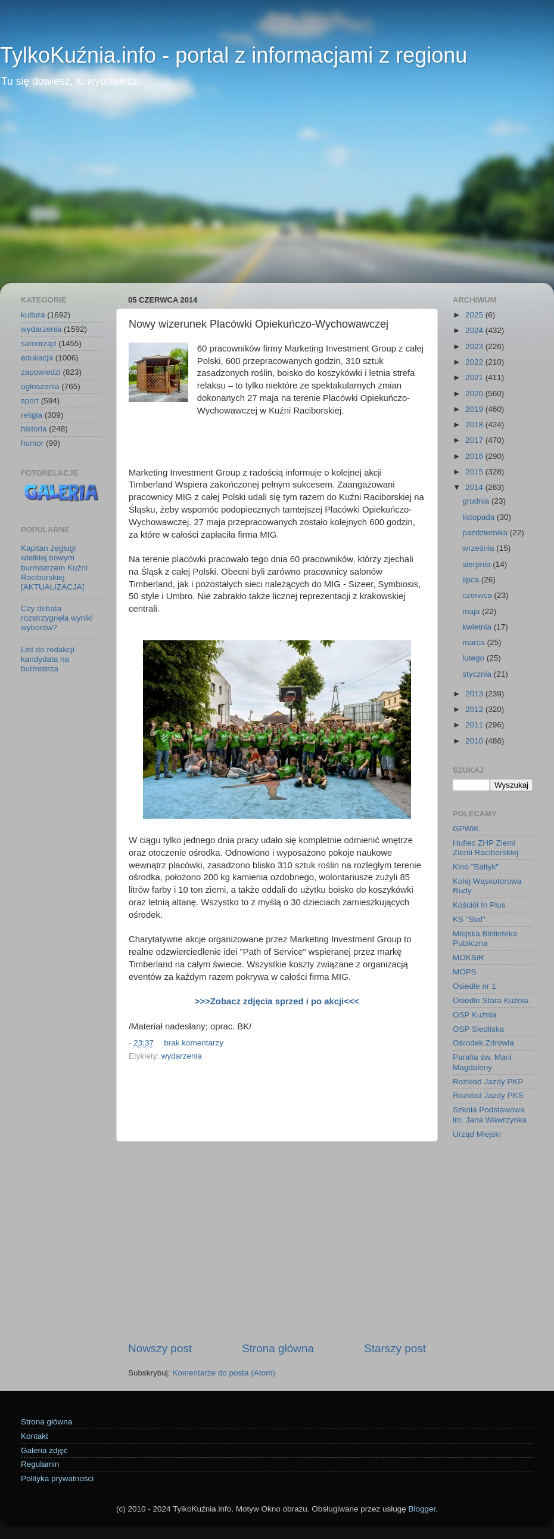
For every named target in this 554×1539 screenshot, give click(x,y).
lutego (474, 657)
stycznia (478, 674)
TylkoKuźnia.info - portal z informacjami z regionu (233, 55)
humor (32, 443)
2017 (475, 440)
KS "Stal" (469, 919)
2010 (475, 740)
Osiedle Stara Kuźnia (490, 1000)
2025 (475, 314)
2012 (475, 709)
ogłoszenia (40, 386)
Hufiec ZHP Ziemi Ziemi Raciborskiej (485, 847)
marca (474, 642)
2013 (475, 693)
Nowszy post (160, 1348)
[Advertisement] (277, 193)
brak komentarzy (193, 1042)
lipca (471, 579)
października (486, 532)
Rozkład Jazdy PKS (488, 1095)
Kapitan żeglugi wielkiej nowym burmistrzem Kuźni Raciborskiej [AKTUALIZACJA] (54, 567)
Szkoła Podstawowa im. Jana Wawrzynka (490, 1114)
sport (30, 400)
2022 (475, 361)
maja (472, 611)
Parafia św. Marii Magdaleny (482, 1062)
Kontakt (34, 1436)
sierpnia (477, 564)
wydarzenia (181, 1055)
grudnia (476, 500)
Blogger (421, 1508)
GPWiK (466, 828)
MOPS (465, 971)
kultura (33, 314)
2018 (475, 424)
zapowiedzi (41, 372)
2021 (475, 377)
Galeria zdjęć (44, 1450)
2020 (475, 393)
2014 (475, 487)
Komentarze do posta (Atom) (223, 1372)
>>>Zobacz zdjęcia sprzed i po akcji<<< (277, 1001)
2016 (475, 456)
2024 (475, 330)
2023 (475, 346)
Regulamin (40, 1464)
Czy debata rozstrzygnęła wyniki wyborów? (57, 618)
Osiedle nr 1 (474, 986)
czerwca (478, 595)
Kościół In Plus (479, 904)
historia (34, 428)
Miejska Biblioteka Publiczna (485, 938)
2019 (475, 409)
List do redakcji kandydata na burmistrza (47, 659)
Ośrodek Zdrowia (483, 1042)
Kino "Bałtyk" (476, 866)
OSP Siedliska (478, 1029)
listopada (479, 517)
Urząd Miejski (477, 1134)
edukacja (37, 357)
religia (31, 415)
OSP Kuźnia (474, 1014)
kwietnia (478, 626)
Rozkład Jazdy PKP (488, 1081)
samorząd (38, 343)
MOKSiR (468, 957)
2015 (475, 471)
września (479, 548)
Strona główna (278, 1348)
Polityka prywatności (57, 1478)
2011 (475, 724)
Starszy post (395, 1348)
